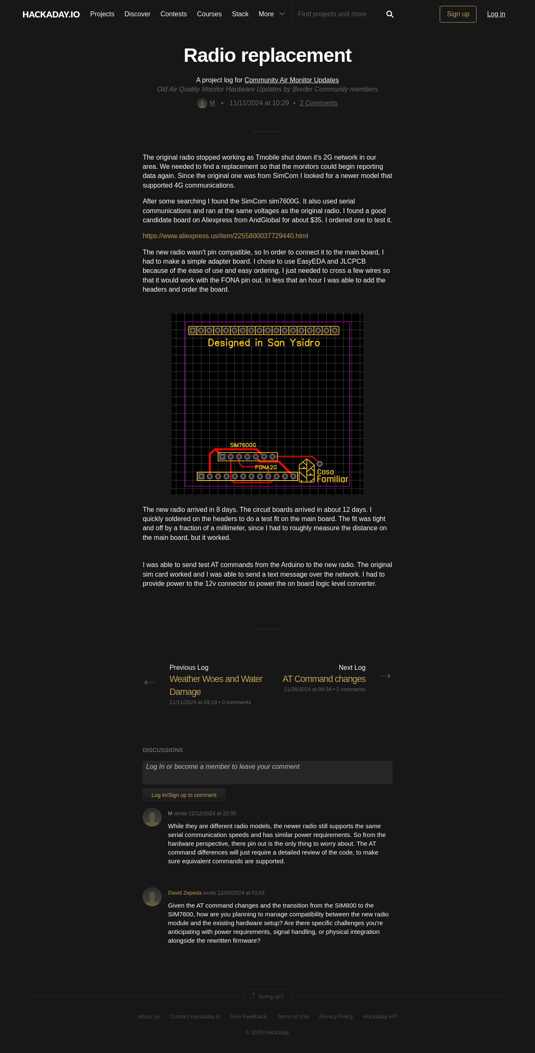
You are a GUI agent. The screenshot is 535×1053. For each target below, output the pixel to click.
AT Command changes (323, 679)
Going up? (267, 996)
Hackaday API (380, 1016)
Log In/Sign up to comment (183, 794)
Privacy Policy (336, 1016)
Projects (102, 14)
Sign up (458, 14)
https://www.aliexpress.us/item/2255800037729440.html (225, 235)
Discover (137, 14)
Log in (496, 14)
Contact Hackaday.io (195, 1016)
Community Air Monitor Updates (292, 80)
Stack (240, 14)
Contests (173, 14)
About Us (149, 1016)
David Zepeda (184, 893)
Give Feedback (248, 1016)
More (274, 14)
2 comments (351, 689)
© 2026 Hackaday (267, 1032)
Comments (319, 103)
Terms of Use (293, 1016)
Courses (209, 14)
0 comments (236, 702)
